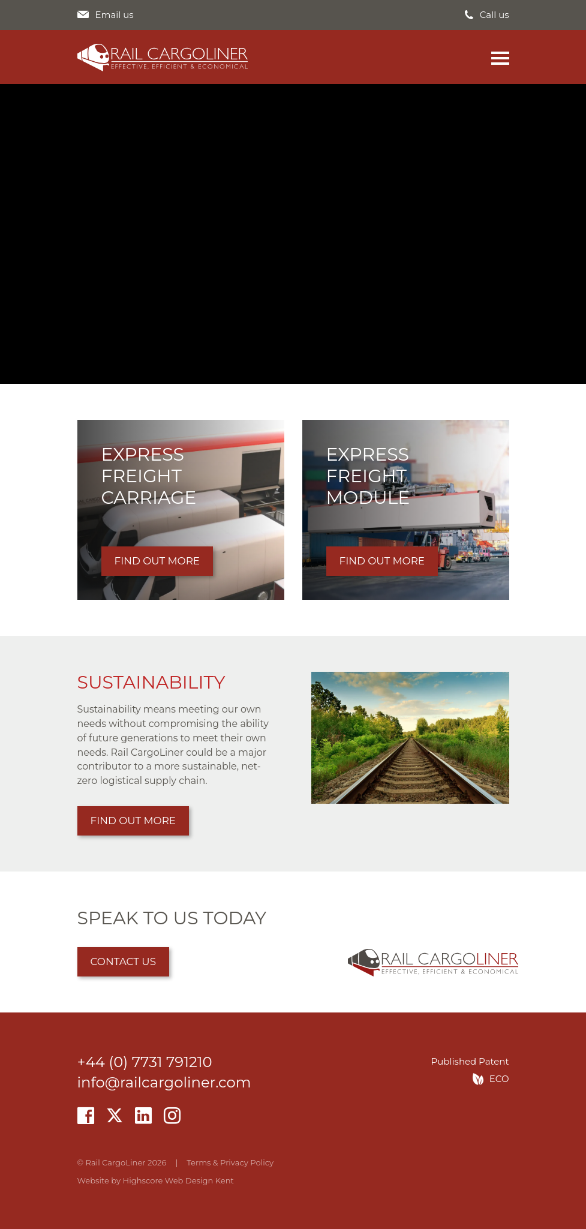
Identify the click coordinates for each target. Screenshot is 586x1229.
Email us (114, 15)
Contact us (124, 961)
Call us (494, 15)
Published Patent (470, 1061)
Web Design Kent (199, 1180)
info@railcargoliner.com (164, 1082)
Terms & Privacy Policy (230, 1162)
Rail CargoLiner (162, 57)
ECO (499, 1079)
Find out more (133, 821)
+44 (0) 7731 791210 (144, 1062)
